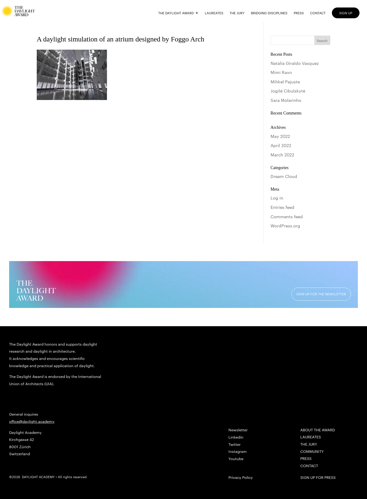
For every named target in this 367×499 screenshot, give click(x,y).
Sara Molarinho (286, 100)
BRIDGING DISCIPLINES (269, 13)
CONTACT (318, 13)
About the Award (317, 429)
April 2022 (281, 145)
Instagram (237, 451)
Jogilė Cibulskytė (288, 90)
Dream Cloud (284, 176)
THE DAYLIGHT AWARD (176, 13)
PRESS (299, 13)
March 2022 (282, 154)
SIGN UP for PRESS (318, 477)
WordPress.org (285, 225)
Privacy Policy (240, 477)
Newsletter (238, 429)
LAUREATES (214, 13)
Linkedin (235, 437)
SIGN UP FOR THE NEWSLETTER (321, 294)
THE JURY (237, 13)
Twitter (234, 444)
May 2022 (280, 136)
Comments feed (287, 216)
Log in (277, 197)
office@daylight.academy (32, 421)
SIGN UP (345, 13)
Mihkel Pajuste (285, 81)
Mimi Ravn (281, 72)
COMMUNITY (312, 451)
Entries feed (282, 207)
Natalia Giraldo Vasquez (295, 63)
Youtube (235, 458)
